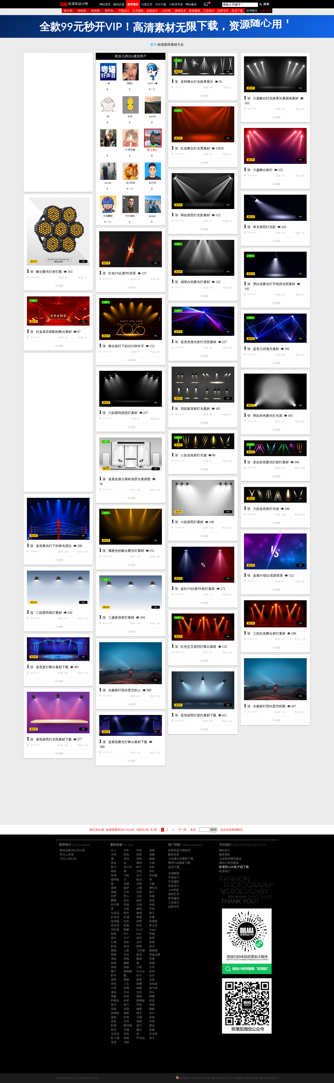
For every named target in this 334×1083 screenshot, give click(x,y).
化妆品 (115, 913)
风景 (139, 854)
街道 (126, 904)
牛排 (152, 1021)
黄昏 (113, 979)
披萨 (126, 887)
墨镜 (139, 996)
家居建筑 (194, 10)
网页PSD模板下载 (179, 862)
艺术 (126, 892)
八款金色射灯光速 (194, 455)
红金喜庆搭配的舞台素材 (54, 331)
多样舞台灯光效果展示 (197, 81)
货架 (126, 942)
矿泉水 (115, 917)
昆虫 (126, 858)
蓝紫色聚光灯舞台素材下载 (127, 742)
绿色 (139, 858)
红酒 (126, 917)
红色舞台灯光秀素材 (195, 148)
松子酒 (115, 1038)
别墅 (139, 921)
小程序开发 (176, 4)
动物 (152, 854)
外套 (126, 1000)
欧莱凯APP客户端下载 (234, 867)
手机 (152, 908)
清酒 (152, 1004)
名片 (139, 875)
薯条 (113, 992)
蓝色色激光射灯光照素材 (198, 342)
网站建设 (191, 4)
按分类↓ (69, 10)
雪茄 (113, 1042)
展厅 (139, 1025)
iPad (138, 933)
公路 (139, 904)
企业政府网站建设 (230, 858)
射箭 (113, 946)
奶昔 (126, 996)
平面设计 (123, 10)
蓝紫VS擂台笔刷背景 (268, 575)
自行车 (128, 867)
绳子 (139, 1013)
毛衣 (126, 954)
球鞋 (113, 958)
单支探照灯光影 (264, 227)
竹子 (126, 938)
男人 (126, 896)
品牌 (126, 883)
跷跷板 (140, 1000)
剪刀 (126, 1004)
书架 (126, 1042)
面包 (152, 900)
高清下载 (237, 10)
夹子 (152, 1038)
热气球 (153, 988)
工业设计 (208, 10)
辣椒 (126, 1038)
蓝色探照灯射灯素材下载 (198, 715)
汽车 (126, 850)
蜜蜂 (139, 946)
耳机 (152, 867)
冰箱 (152, 904)
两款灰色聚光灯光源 (267, 415)
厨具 (139, 979)
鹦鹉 (113, 900)
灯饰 (126, 1017)
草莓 (126, 958)
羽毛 (126, 1033)
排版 (126, 967)
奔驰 (152, 933)
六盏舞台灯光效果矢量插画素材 (276, 98)
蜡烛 (126, 979)
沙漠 (113, 988)
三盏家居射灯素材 (121, 617)
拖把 (126, 1013)
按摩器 (115, 1013)
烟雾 (139, 1008)
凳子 (152, 913)
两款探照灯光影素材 (195, 215)
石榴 (139, 1017)
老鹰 (126, 988)
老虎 (152, 850)
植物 (152, 858)
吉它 (152, 1013)
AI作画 (166, 10)
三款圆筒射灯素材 (49, 612)
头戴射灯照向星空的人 (124, 690)
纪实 (126, 921)
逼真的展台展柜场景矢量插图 (129, 479)
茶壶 (152, 1000)
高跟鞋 (153, 921)
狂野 (113, 896)
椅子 (139, 867)
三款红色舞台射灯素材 (269, 633)
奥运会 (153, 925)
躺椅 (126, 963)
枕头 (152, 992)
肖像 (152, 917)
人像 (139, 887)
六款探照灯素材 (192, 522)
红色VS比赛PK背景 (122, 273)
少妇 (139, 896)
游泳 (126, 946)
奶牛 (113, 975)
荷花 (113, 1029)
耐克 (139, 954)
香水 (113, 938)
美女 (113, 862)
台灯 (152, 975)
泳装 (152, 979)
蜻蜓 (152, 1008)
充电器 (153, 983)
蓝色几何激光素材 (266, 349)
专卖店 (115, 1033)
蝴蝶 (152, 996)
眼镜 (139, 958)
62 (206, 4)
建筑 (139, 862)
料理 (113, 1025)
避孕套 (115, 879)
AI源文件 (147, 4)
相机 (113, 871)
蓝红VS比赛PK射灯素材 (198, 589)
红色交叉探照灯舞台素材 (198, 646)
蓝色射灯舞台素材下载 (52, 667)
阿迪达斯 (154, 954)
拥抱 (113, 950)
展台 (152, 1025)
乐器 (126, 1008)
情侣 (152, 946)
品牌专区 (222, 10)
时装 (139, 850)
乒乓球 (153, 1033)
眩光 (139, 879)
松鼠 (126, 925)
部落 (113, 933)
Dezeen (140, 971)
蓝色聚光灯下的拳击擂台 (54, 546)
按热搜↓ (96, 10)
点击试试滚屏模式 (231, 829)
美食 (113, 887)
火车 (152, 967)
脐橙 (113, 954)
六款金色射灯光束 (266, 509)
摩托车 (153, 887)
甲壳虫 (140, 1038)
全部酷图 (173, 873)
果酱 (113, 996)
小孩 (152, 862)
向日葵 (115, 904)
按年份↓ (110, 10)
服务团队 (224, 854)
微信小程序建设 (229, 862)
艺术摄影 (138, 10)
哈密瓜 (115, 925)
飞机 (126, 875)
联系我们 (224, 871)
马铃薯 (115, 929)
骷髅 (139, 983)
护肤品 (115, 1000)
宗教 (152, 896)
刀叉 (126, 983)
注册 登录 (265, 10)
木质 (152, 1017)
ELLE (139, 929)
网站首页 (105, 4)
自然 (139, 883)
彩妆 (126, 854)
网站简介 (224, 850)
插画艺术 (180, 10)
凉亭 (139, 942)
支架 (139, 992)
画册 (139, 917)
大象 (152, 883)
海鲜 (139, 1021)
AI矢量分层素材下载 (180, 858)
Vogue (152, 929)
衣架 (113, 1021)
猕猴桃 (153, 950)
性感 (113, 875)
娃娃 (113, 963)
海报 (113, 967)
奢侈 (139, 913)
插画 (113, 892)
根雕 (139, 988)
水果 (113, 854)
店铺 (152, 1029)
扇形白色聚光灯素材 (195, 282)
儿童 (126, 950)
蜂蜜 (126, 929)
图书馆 (128, 1025)
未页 (193, 829)
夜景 (152, 938)
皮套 (113, 1017)
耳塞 (152, 958)
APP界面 (173, 890)
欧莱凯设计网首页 (179, 850)
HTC (126, 933)
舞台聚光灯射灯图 (49, 271)
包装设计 (152, 10)
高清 (139, 892)
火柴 (139, 967)
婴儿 (113, 867)
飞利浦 (140, 950)
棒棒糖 (128, 971)
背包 (113, 983)
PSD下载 (160, 4)
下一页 (182, 829)
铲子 (139, 975)
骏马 (113, 1004)
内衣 (152, 871)
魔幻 (139, 1029)
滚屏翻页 (251, 10)
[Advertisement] (58, 122)
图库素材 (132, 4)
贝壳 (126, 1021)
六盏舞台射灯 (263, 170)
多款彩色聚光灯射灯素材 (271, 462)
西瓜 (139, 925)
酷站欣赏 (119, 4)
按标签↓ (82, 10)
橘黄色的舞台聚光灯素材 (126, 551)
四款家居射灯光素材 (195, 408)
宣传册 (153, 875)
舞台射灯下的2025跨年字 (126, 346)
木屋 (126, 1029)
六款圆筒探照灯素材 (123, 413)
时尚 (126, 913)
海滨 (139, 938)
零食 (139, 1004)
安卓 (126, 992)
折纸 (152, 971)
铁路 (152, 942)
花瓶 (113, 1008)
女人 (113, 850)
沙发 (139, 871)
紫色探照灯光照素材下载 (54, 739)
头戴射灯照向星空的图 (269, 706)
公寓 (113, 942)
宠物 (152, 963)
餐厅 (113, 971)
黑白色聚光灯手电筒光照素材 (274, 284)
